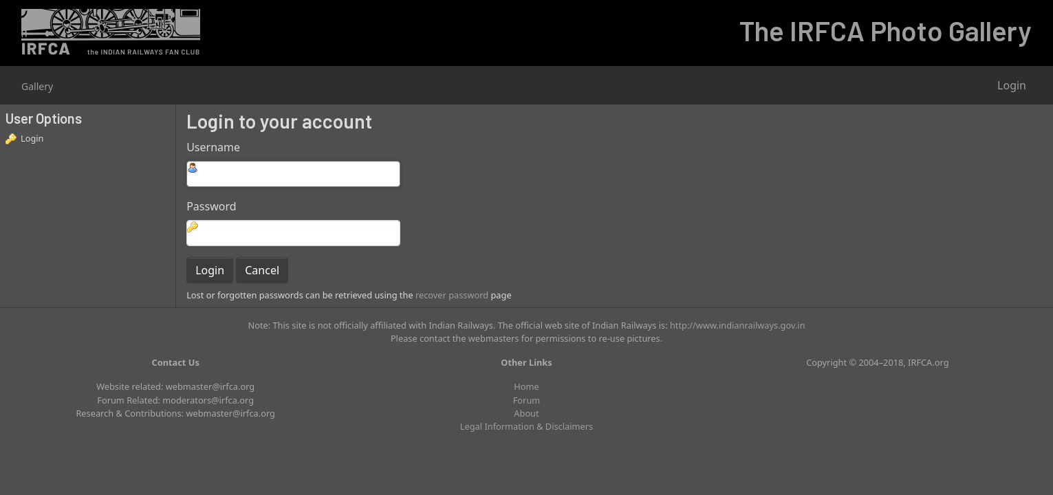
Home (526, 386)
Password (211, 206)
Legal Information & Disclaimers (526, 426)
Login (1011, 85)
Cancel (262, 270)
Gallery (37, 86)
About (526, 413)
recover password (451, 295)
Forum (527, 400)
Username (213, 147)
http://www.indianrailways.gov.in (737, 325)
